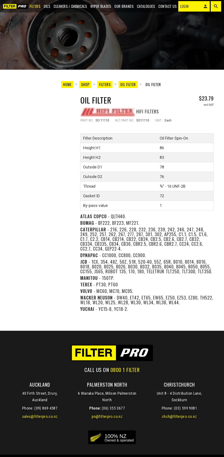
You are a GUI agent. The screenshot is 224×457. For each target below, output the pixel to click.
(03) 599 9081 (185, 408)
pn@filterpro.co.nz (107, 417)
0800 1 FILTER (125, 370)
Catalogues (145, 7)
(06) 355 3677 (113, 408)
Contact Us (166, 7)
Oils (45, 7)
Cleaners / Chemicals (69, 7)
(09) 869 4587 (46, 408)
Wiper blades (99, 7)
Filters (33, 7)
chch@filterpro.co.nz (179, 417)
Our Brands (122, 7)
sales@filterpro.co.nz (40, 417)
